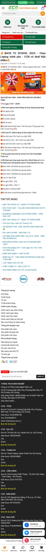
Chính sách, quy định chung (12, 310)
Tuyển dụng (5, 297)
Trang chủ (5, 32)
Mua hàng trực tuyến (9, 342)
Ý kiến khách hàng (8, 303)
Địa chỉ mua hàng (8, 2)
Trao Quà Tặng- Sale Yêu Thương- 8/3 (17, 223)
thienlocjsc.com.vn (13, 421)
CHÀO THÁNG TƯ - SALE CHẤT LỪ (16, 266)
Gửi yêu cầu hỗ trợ (8, 348)
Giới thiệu (4, 294)
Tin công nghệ (30, 37)
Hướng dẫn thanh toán (10, 345)
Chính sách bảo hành (9, 316)
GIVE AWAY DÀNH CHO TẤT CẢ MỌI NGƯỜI (19, 270)
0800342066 (20, 395)
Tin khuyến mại (31, 32)
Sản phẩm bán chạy (9, 329)
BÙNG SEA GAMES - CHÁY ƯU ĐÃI (16, 254)
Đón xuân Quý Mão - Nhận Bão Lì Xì (16, 233)
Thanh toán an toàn (9, 357)
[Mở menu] (3, 8)
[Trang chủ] (23, 8)
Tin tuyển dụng (30, 42)
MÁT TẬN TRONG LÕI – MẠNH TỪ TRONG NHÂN (21, 204)
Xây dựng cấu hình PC (10, 351)
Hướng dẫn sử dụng (9, 47)
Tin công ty (6, 42)
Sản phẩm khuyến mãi (10, 332)
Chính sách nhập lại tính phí (12, 319)
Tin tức (4, 300)
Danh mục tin (17, 32)
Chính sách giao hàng (9, 313)
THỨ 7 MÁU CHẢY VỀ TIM (13, 263)
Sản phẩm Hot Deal (9, 335)
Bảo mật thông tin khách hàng (13, 322)
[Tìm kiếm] (42, 13)
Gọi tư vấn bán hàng (26, 3)
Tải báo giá (5, 354)
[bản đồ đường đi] (8, 424)
